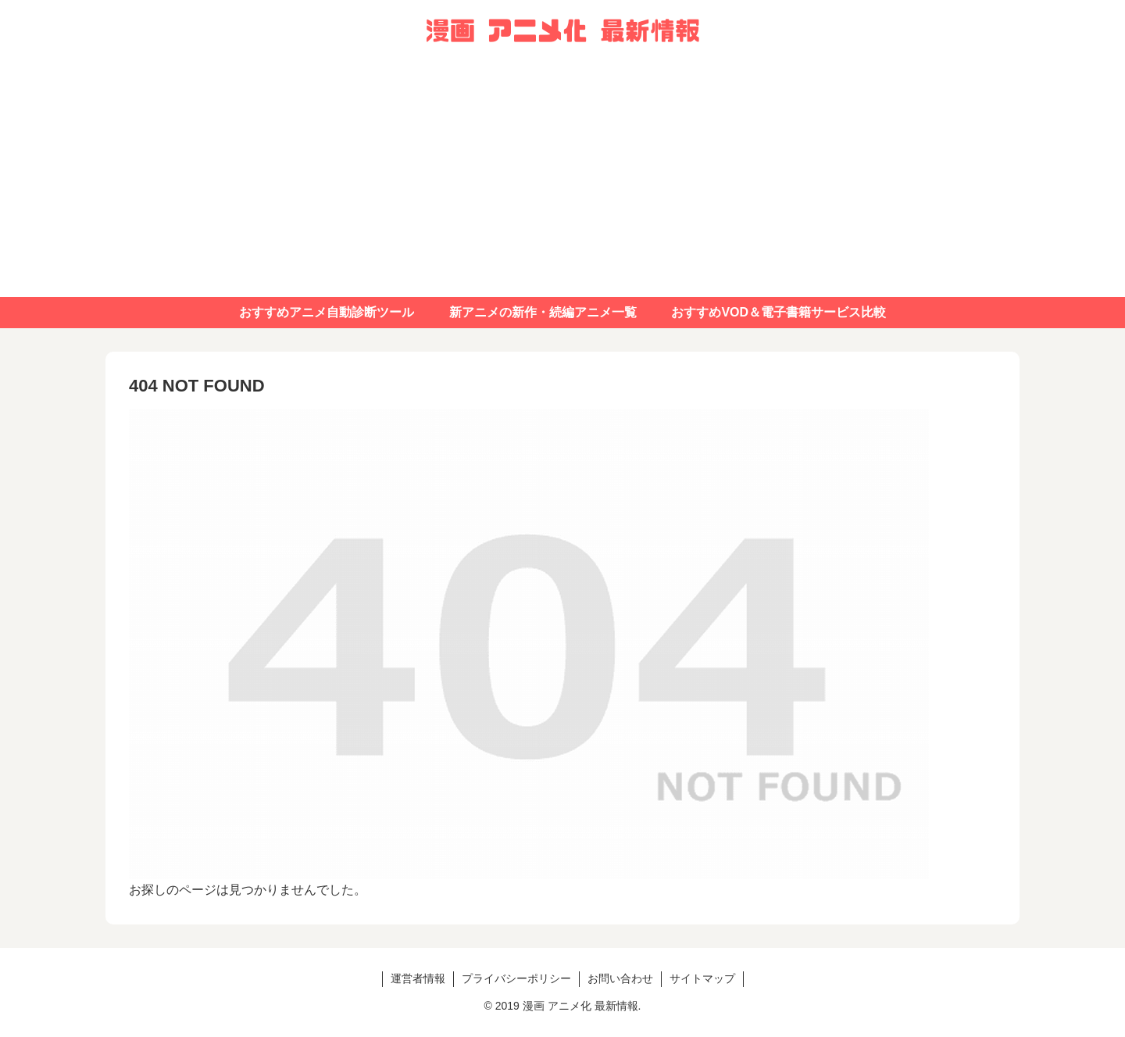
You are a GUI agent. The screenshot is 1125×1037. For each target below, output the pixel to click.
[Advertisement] (562, 179)
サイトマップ (702, 978)
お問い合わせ (620, 978)
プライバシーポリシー (516, 978)
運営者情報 (418, 978)
